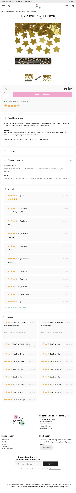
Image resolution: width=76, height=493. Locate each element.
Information (71, 1)
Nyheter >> (19, 1)
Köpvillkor (5, 440)
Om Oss (4, 442)
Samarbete (5, 446)
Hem (2, 11)
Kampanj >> (28, 1)
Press (4, 444)
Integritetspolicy (7, 448)
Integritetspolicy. (55, 469)
